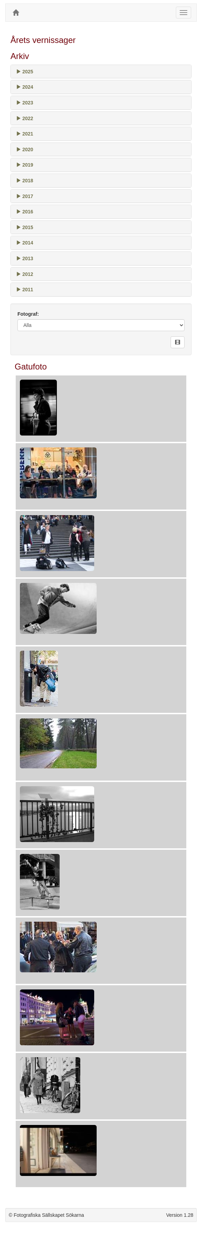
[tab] (101, 71)
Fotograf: (28, 314)
